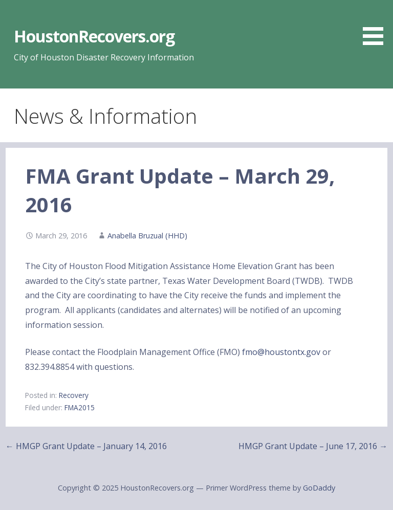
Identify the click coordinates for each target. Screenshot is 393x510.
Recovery (74, 395)
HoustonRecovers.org (94, 36)
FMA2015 (79, 407)
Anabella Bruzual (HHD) (147, 235)
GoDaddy (319, 488)
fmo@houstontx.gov (281, 352)
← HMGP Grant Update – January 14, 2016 (86, 446)
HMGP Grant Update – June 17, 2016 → (312, 446)
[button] (376, 24)
